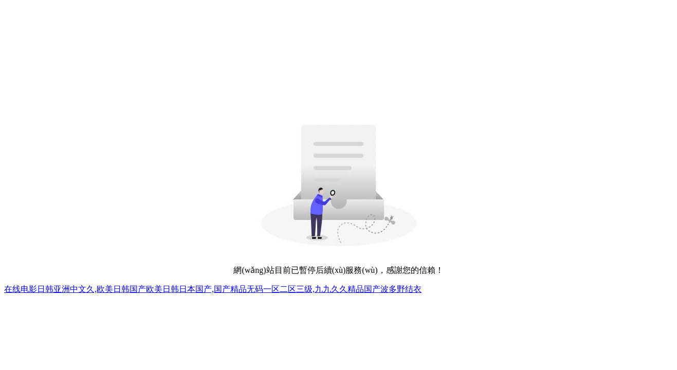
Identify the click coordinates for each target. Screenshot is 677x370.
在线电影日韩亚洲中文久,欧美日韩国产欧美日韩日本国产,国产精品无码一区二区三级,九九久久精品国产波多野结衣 (213, 289)
